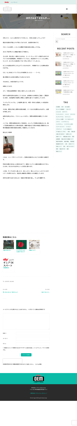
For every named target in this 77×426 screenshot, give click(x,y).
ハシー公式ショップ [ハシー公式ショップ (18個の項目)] (61, 127)
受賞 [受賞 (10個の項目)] (67, 148)
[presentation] (12, 387)
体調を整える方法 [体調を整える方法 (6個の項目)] (60, 148)
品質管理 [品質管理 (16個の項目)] (72, 148)
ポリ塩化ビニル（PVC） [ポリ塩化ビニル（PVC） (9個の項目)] (62, 140)
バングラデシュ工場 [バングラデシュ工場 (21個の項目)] (61, 132)
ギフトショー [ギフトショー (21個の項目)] (59, 124)
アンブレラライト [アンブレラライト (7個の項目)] (60, 119)
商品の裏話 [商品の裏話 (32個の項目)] (68, 153)
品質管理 (7, 307)
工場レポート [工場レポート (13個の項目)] (59, 158)
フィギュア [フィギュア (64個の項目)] (70, 135)
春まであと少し (45, 318)
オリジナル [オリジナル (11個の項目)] (58, 122)
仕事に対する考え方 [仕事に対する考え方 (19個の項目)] (67, 142)
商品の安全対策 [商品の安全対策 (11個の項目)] (60, 153)
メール (5, 364)
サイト (4, 369)
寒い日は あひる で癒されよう (11, 318)
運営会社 (33, 419)
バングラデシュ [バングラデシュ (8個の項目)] (70, 129)
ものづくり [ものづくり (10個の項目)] (65, 116)
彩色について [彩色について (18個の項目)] (67, 158)
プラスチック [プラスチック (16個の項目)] (59, 137)
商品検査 (12, 307)
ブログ (38, 15)
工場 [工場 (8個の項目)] (73, 156)
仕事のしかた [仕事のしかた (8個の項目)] (59, 145)
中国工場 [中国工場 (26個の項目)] (58, 142)
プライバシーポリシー (41, 419)
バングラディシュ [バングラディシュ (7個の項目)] (60, 129)
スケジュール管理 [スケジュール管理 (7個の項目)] (68, 124)
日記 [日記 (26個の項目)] (73, 158)
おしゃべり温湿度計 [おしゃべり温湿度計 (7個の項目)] (61, 114)
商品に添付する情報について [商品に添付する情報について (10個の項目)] (63, 150)
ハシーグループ (14, 2)
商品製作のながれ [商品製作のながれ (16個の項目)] (66, 156)
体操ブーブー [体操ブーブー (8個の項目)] (67, 145)
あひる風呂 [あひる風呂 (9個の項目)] (68, 111)
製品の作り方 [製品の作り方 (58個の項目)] (59, 163)
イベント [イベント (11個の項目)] (68, 119)
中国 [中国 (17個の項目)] (70, 140)
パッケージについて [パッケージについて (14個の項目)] (61, 135)
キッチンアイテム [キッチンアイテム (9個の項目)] (67, 122)
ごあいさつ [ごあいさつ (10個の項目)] (70, 114)
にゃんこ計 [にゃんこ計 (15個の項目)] (58, 116)
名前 (4, 359)
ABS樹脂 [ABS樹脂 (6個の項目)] (58, 111)
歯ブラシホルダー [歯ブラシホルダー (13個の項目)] (60, 161)
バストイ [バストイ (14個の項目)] (69, 127)
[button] (66, 9)
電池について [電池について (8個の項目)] (71, 163)
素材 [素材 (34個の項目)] (67, 161)
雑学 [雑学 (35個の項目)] (65, 163)
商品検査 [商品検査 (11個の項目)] (58, 156)
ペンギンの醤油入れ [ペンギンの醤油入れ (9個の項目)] (69, 137)
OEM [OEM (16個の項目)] (63, 111)
